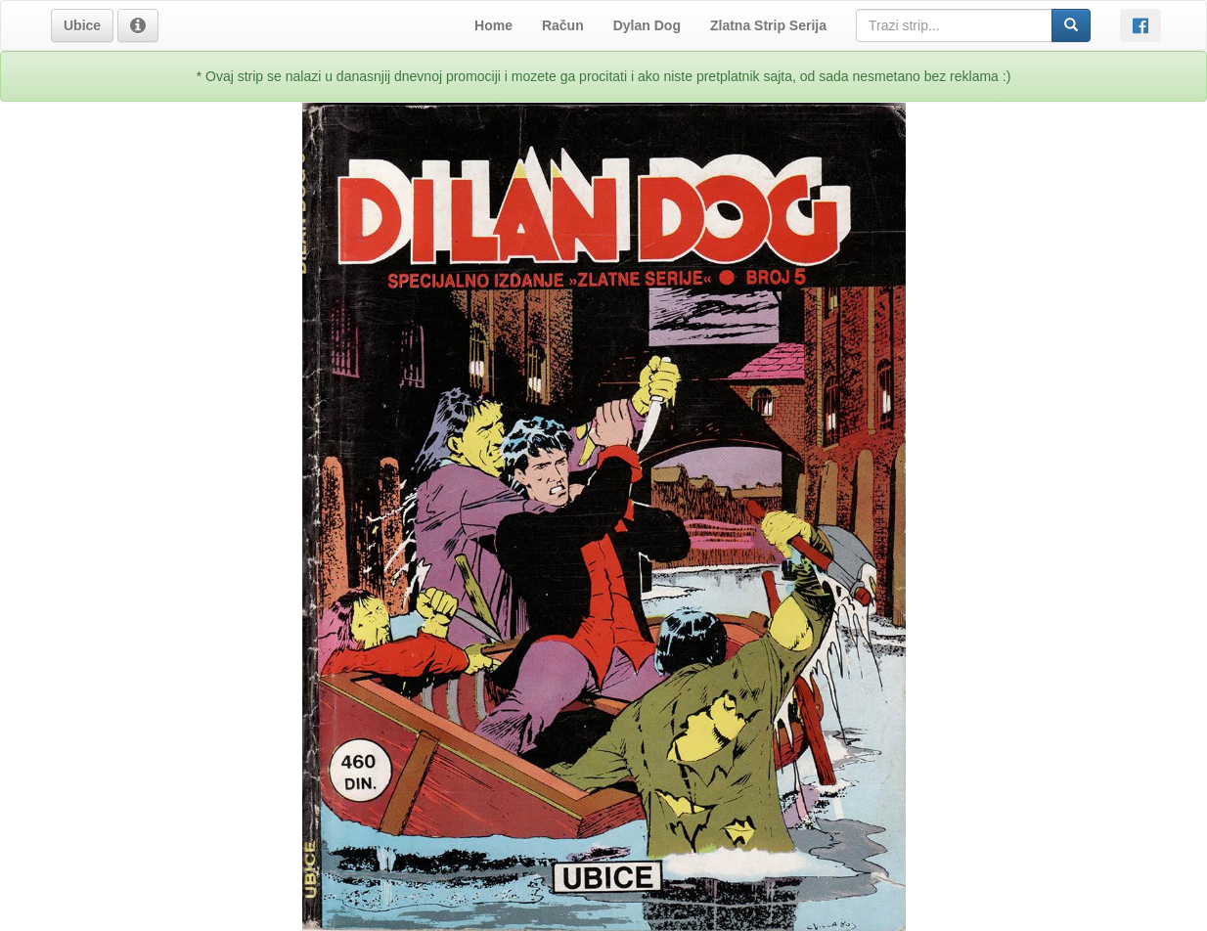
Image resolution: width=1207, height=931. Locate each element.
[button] (82, 25)
